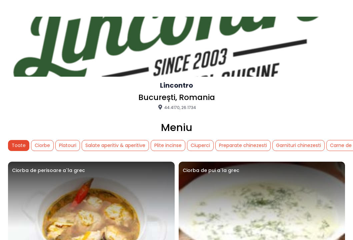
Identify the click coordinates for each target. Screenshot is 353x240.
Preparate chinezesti (243, 145)
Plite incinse (168, 145)
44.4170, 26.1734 (176, 107)
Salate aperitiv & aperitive (115, 145)
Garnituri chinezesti (298, 145)
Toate (19, 145)
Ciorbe (42, 145)
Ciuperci (200, 145)
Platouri (67, 145)
